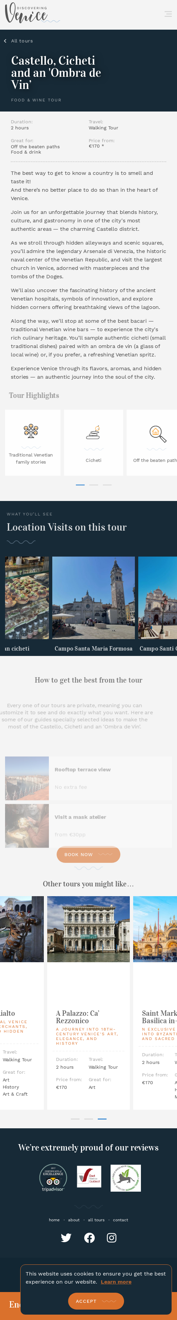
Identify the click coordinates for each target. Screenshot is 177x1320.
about (74, 1220)
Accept (86, 1301)
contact (120, 1220)
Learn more (116, 1282)
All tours (22, 40)
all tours (96, 1220)
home (54, 1220)
